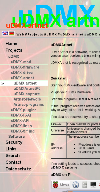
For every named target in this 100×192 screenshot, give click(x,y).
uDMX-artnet (71, 34)
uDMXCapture (64, 167)
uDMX (52, 34)
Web (20, 34)
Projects (35, 34)
